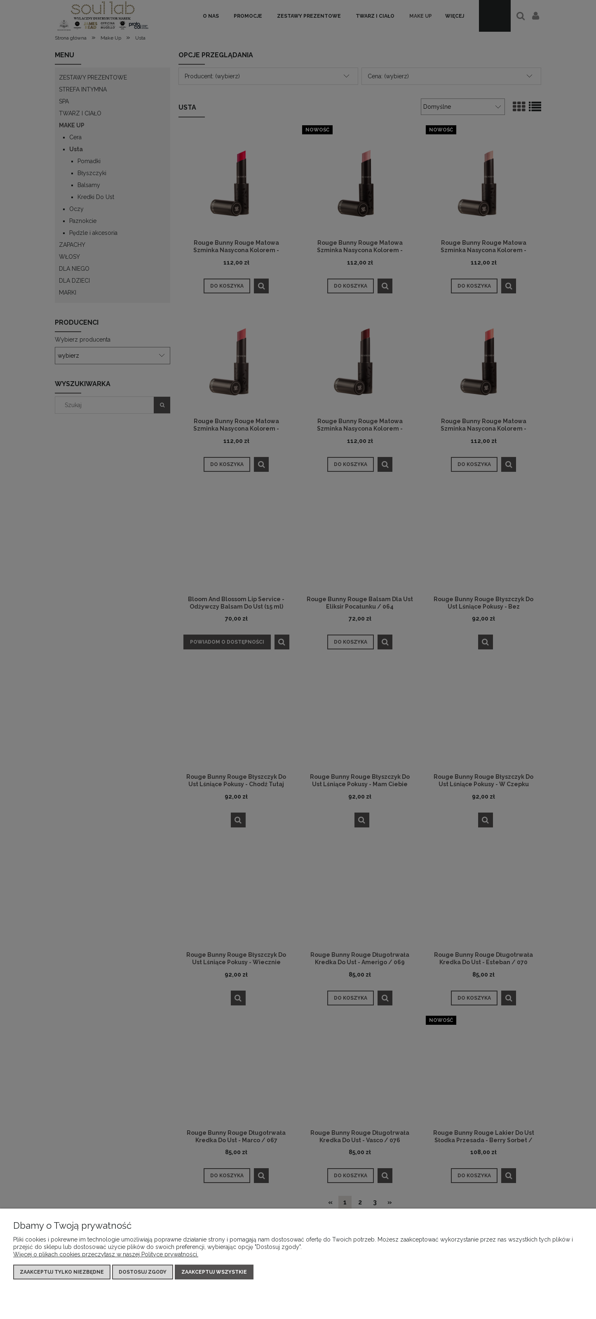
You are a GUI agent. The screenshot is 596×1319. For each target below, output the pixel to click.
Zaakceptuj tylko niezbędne (62, 1272)
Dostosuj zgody (143, 1272)
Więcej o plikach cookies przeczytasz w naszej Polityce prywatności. (105, 1254)
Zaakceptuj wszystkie (214, 1272)
